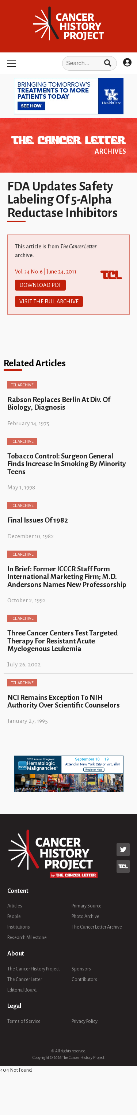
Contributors (84, 979)
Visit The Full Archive (49, 301)
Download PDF (40, 285)
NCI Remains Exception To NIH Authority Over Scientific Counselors (63, 701)
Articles (14, 906)
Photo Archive (85, 916)
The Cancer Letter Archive (97, 927)
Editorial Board (22, 990)
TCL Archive (22, 385)
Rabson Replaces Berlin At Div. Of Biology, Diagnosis (58, 403)
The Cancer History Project (33, 969)
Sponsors (81, 969)
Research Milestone (27, 937)
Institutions (18, 927)
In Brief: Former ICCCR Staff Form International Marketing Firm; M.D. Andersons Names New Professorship (66, 576)
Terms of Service (24, 1021)
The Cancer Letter (24, 979)
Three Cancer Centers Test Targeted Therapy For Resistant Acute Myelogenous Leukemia (62, 641)
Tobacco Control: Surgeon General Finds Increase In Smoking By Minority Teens (66, 464)
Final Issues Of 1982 (37, 520)
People (14, 916)
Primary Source (87, 906)
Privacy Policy (85, 1021)
